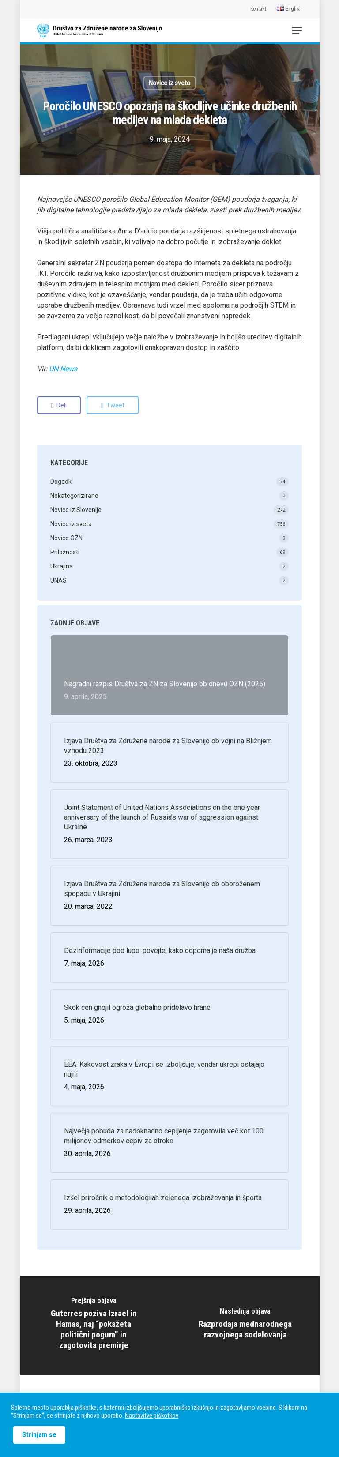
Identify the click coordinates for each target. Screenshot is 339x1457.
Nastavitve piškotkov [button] (151, 1415)
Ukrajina (61, 566)
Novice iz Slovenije (76, 509)
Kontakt (258, 9)
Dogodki (61, 481)
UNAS (58, 580)
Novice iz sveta (169, 83)
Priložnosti (64, 552)
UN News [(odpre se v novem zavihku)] (63, 369)
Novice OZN (66, 538)
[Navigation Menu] (297, 30)
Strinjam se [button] (39, 1435)
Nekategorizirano (74, 495)
